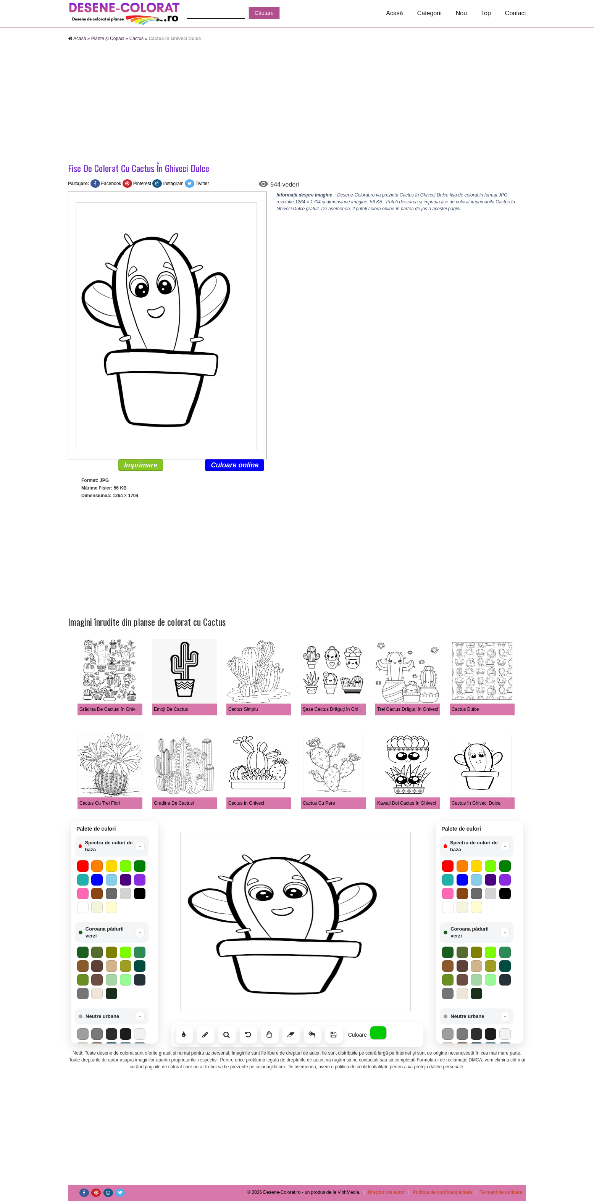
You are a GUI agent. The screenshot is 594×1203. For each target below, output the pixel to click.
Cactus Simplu (243, 709)
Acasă (394, 13)
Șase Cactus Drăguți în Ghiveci (334, 709)
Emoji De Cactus (171, 709)
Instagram (173, 183)
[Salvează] (334, 1035)
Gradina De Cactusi (174, 803)
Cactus (136, 38)
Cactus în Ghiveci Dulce (476, 803)
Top (486, 13)
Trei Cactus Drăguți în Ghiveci (407, 709)
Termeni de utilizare (500, 1192)
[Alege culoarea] (378, 1033)
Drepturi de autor (386, 1192)
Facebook (111, 183)
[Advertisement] (297, 103)
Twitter (202, 183)
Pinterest (142, 183)
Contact (515, 13)
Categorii (429, 13)
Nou (461, 13)
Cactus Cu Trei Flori (99, 803)
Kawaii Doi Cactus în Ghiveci (406, 803)
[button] (111, 846)
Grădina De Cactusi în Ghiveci (110, 709)
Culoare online (234, 465)
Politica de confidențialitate (442, 1192)
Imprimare (140, 465)
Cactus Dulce (465, 709)
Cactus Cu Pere (319, 803)
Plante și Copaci (107, 38)
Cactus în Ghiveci (246, 803)
